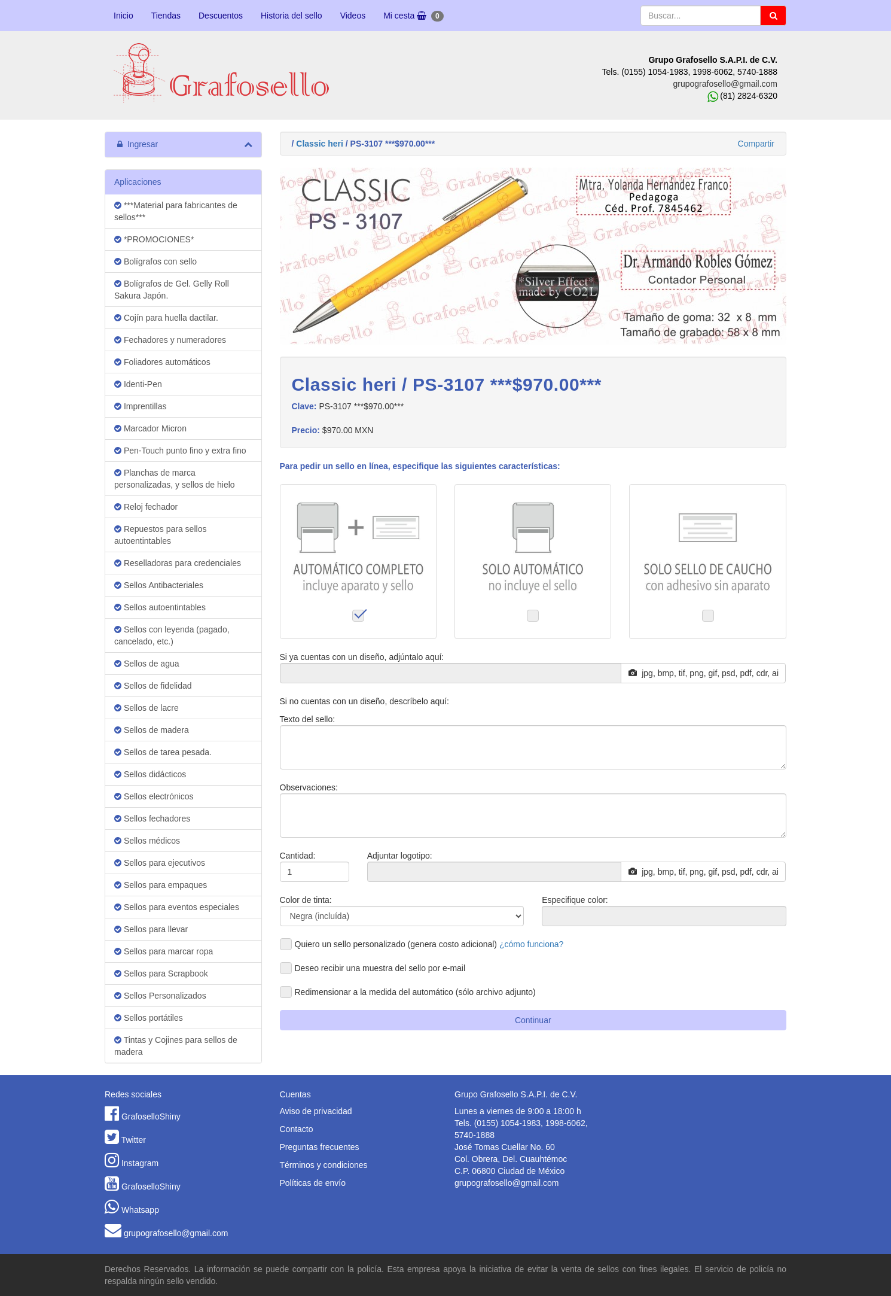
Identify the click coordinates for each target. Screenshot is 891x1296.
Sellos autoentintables (160, 607)
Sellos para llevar (151, 929)
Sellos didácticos (150, 774)
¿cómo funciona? (531, 944)
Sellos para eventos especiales (176, 907)
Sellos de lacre (146, 708)
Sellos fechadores (152, 818)
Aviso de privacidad (316, 1111)
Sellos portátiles (148, 1018)
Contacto (296, 1129)
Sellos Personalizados (160, 995)
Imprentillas (140, 406)
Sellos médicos (147, 840)
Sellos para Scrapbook (161, 973)
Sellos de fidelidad (153, 685)
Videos (353, 15)
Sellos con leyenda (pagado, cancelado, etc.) (172, 635)
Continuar (533, 1020)
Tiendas (166, 15)
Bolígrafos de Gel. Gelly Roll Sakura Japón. (171, 289)
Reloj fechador (146, 507)
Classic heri (319, 143)
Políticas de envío (313, 1183)
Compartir (756, 143)
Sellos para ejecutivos (159, 863)
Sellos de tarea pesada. (163, 752)
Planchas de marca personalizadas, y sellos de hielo (174, 478)
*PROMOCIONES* (154, 239)
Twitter (133, 1140)
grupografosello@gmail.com (725, 84)
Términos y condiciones (324, 1165)
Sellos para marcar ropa (163, 951)
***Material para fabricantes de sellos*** (175, 211)
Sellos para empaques (160, 885)
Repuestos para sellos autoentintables (160, 535)
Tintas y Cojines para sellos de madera (175, 1046)
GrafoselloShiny (151, 1116)
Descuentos (221, 15)
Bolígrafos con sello (155, 261)
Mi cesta (413, 16)
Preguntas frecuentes (319, 1147)
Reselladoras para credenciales (177, 563)
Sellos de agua (146, 663)
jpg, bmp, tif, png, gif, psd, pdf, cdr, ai (703, 673)
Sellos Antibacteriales (158, 585)
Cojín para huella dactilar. (166, 318)
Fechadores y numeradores (170, 340)
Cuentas (295, 1094)
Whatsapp (140, 1210)
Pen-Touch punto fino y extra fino (180, 450)
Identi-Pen (138, 384)
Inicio (123, 15)
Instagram (139, 1163)
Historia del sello (291, 15)
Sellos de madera (151, 730)
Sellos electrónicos (154, 796)
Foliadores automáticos (162, 362)
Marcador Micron (150, 428)
